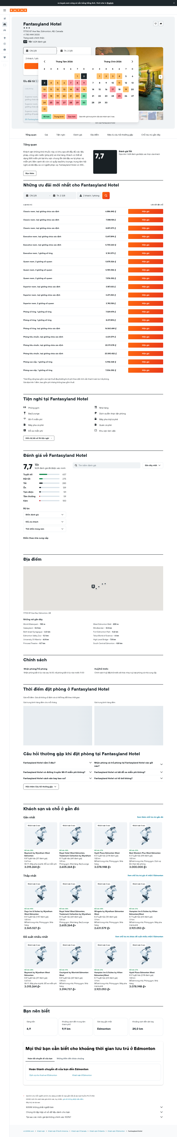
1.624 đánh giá (39, 41)
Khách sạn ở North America (58, 1131)
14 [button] (71, 89)
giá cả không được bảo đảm (73, 1099)
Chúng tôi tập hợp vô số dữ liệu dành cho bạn (94, 1112)
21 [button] (71, 96)
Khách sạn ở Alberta (97, 1131)
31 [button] (44, 109)
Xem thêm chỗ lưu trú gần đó (150, 817)
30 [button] (84, 102)
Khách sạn (41, 1131)
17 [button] (44, 96)
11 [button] (51, 89)
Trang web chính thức (33, 37)
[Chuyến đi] (4, 57)
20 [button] (64, 96)
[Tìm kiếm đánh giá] (108, 465)
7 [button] (70, 82)
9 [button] (84, 82)
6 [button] (64, 82)
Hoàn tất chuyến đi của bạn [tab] (40, 1058)
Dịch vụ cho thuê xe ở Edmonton (43, 1075)
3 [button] (44, 82)
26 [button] (57, 102)
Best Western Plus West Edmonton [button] (145, 853)
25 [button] (51, 102)
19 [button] (58, 96)
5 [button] (57, 82)
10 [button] (44, 89)
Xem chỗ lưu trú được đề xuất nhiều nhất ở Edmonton (139, 936)
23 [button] (84, 96)
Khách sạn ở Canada (78, 1131)
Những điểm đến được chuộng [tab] (70, 1058)
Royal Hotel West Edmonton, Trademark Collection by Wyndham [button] (75, 854)
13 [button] (64, 89)
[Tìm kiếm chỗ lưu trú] (4, 24)
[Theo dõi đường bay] (4, 43)
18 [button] (51, 96)
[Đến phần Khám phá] (4, 38)
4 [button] (51, 82)
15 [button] (77, 89)
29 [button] (77, 102)
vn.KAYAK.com (28, 1131)
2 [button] (84, 76)
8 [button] (77, 82)
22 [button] (77, 96)
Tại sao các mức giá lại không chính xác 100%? (94, 1117)
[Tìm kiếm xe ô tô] (4, 30)
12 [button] (58, 89)
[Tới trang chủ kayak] (18, 10)
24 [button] (44, 102)
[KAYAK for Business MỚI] (4, 49)
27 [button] (64, 102)
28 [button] (71, 102)
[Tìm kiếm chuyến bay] (4, 18)
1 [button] (77, 76)
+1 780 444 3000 (31, 34)
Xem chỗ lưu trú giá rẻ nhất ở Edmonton (145, 875)
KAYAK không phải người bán (94, 1107)
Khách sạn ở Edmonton (82, 1075)
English (110, 3)
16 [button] (84, 89)
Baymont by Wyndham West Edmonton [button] (37, 854)
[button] (174, 3)
